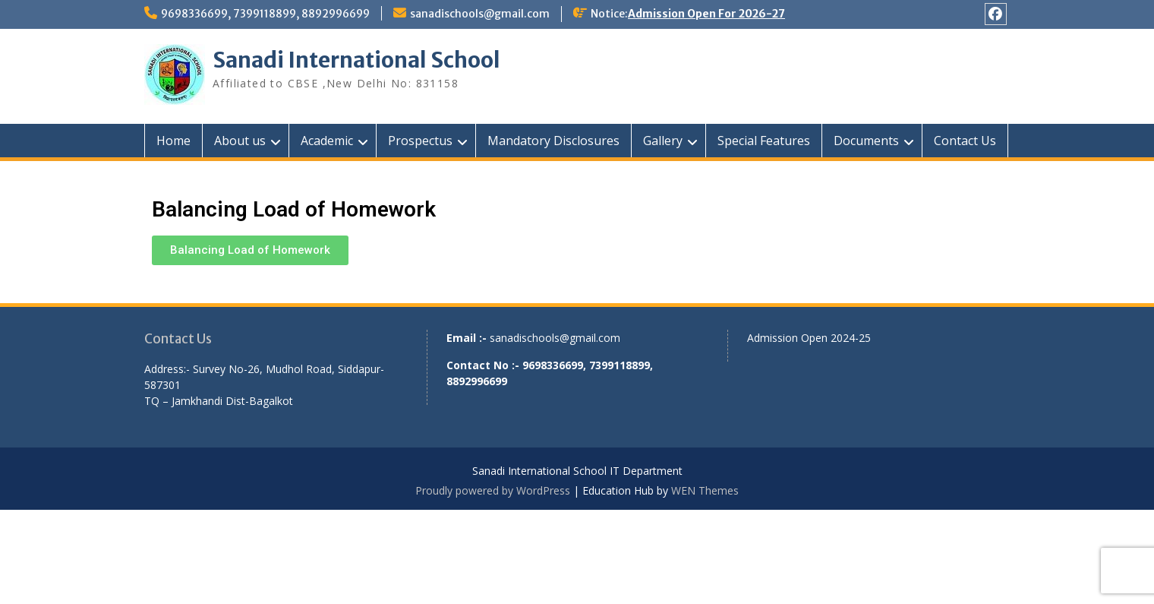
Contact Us (965, 140)
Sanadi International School (356, 60)
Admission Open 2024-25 (809, 337)
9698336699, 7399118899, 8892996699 (265, 14)
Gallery (663, 140)
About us (240, 140)
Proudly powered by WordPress (492, 490)
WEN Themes (705, 490)
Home (173, 140)
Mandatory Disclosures (553, 140)
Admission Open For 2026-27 (706, 14)
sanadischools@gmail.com (480, 14)
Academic (327, 140)
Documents (866, 140)
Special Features (763, 140)
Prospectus (420, 140)
